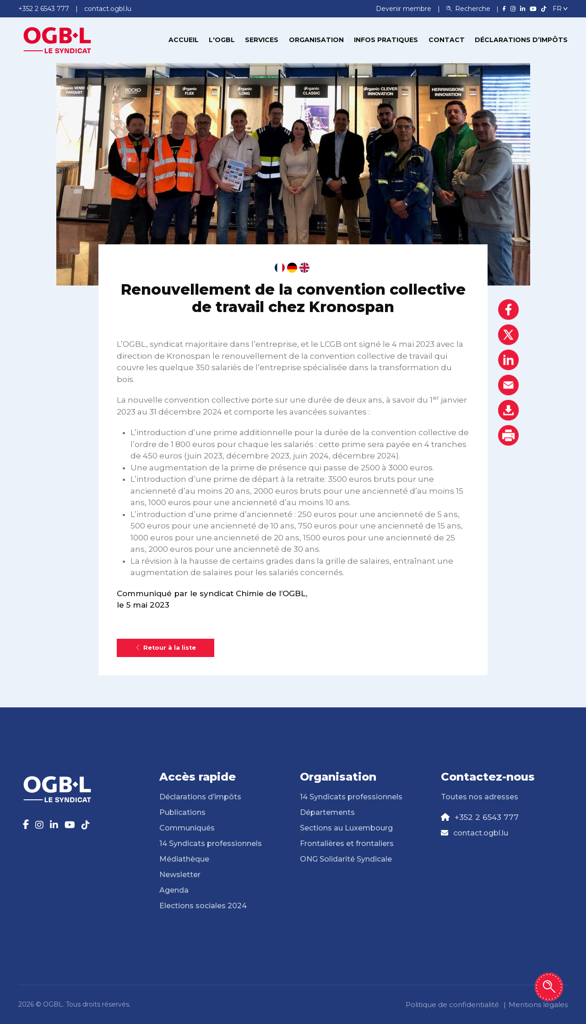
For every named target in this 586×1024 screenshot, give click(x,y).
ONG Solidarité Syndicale (346, 859)
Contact (447, 40)
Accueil (183, 40)
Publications (182, 812)
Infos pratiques (386, 40)
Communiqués (187, 828)
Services (261, 40)
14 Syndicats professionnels (210, 843)
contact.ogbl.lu (480, 833)
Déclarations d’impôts (521, 40)
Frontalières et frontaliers (347, 843)
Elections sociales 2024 (203, 905)
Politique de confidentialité (452, 1004)
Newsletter (180, 874)
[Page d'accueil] (57, 39)
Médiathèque (184, 859)
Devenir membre (404, 9)
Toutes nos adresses (479, 796)
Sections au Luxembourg (346, 828)
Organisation (316, 40)
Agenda (174, 890)
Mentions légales (538, 1004)
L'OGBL (222, 40)
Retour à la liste (165, 647)
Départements (327, 812)
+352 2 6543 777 (487, 817)
